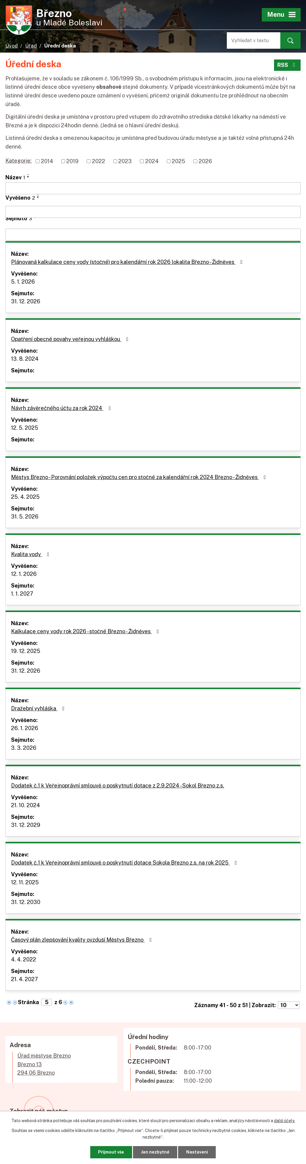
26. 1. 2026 (24, 728)
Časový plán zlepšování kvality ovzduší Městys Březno (82, 940)
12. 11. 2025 (25, 882)
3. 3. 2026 (23, 748)
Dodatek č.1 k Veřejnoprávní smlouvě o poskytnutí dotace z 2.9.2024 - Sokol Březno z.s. (117, 785)
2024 (152, 161)
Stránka (28, 1002)
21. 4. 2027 (24, 979)
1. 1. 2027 (22, 594)
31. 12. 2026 (25, 301)
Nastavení (197, 1152)
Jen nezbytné (155, 1152)
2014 (47, 161)
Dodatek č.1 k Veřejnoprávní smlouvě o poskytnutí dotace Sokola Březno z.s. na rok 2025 (125, 862)
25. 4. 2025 (25, 497)
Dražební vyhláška (39, 708)
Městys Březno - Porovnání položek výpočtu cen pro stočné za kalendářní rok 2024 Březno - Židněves (139, 477)
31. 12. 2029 (25, 825)
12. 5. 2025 (24, 428)
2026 (205, 161)
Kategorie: (18, 160)
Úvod (11, 46)
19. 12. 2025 (25, 651)
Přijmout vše (111, 1152)
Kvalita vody (31, 554)
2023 (125, 161)
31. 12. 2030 (25, 902)
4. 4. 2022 (23, 959)
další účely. (284, 1120)
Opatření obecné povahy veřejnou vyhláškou (71, 339)
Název (15, 177)
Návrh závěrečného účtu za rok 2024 (62, 408)
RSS (287, 65)
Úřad (31, 46)
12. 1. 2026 (24, 574)
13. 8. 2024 (25, 359)
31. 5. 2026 (25, 516)
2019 (72, 161)
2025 (178, 161)
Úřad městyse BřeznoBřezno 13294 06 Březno (44, 1064)
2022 (98, 161)
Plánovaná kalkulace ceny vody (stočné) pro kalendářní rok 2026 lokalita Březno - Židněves (128, 262)
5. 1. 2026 (23, 282)
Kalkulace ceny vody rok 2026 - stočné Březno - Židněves (86, 631)
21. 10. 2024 (25, 805)
